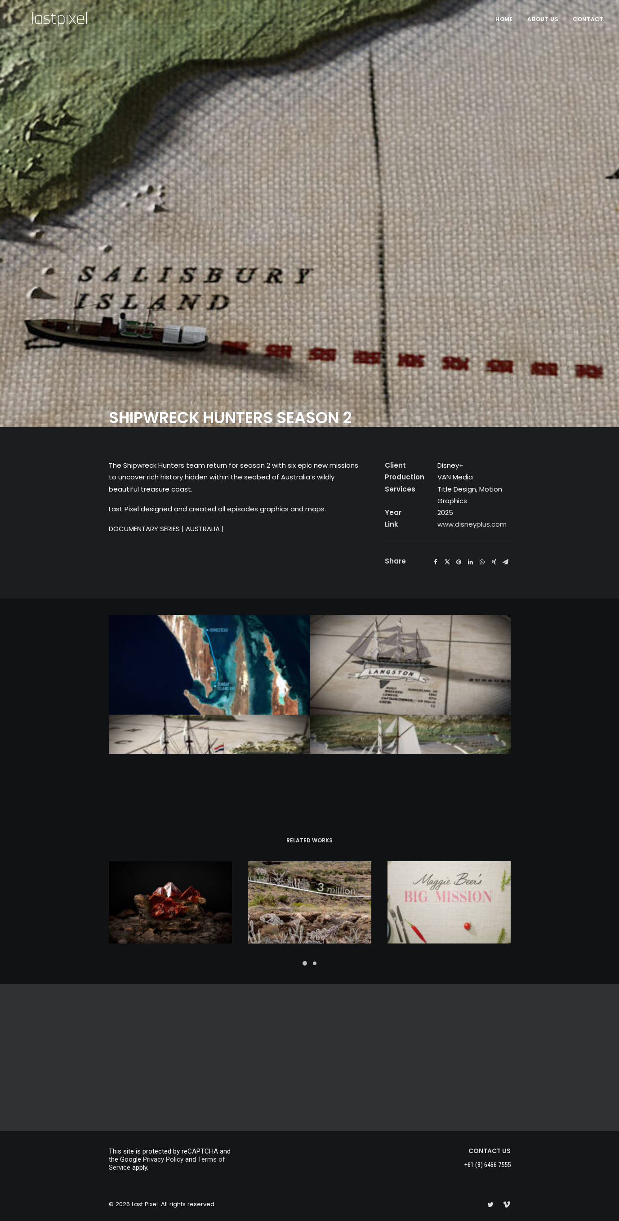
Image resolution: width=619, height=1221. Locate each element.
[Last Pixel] (45, 19)
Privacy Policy (163, 1159)
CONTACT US (489, 1150)
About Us (542, 19)
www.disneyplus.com (472, 210)
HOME (504, 19)
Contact (588, 19)
